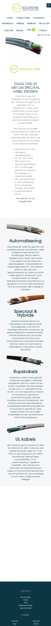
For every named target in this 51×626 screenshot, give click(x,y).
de (49, 35)
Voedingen (38, 18)
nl (38, 35)
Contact (42, 30)
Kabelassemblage (25, 605)
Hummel (15, 621)
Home (10, 18)
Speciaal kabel (25, 608)
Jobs (30, 29)
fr (45, 35)
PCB (25, 603)
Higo (15, 624)
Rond (25, 600)
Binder (36, 624)
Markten (31, 23)
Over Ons (8, 30)
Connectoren (23, 18)
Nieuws (19, 30)
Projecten (44, 23)
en (42, 35)
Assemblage (7, 23)
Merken (20, 23)
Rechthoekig (25, 597)
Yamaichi (36, 621)
